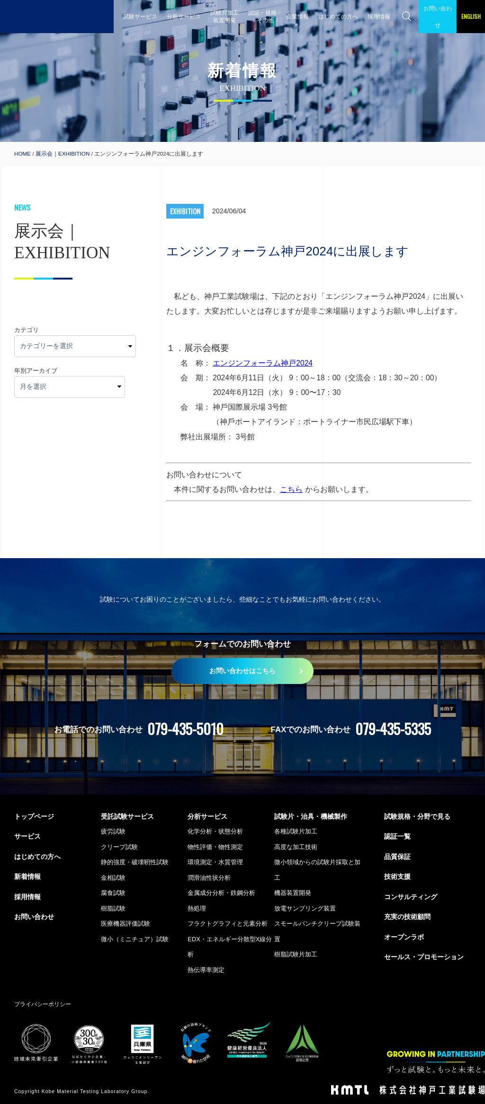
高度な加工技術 (295, 846)
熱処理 (197, 908)
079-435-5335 (393, 728)
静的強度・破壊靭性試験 (135, 862)
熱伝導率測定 (206, 969)
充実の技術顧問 (407, 916)
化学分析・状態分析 (215, 831)
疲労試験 (113, 831)
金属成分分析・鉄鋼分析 (221, 892)
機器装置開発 (292, 892)
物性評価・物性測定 (215, 846)
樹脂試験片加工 (295, 954)
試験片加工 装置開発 (224, 16)
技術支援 (397, 876)
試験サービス (140, 16)
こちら (291, 489)
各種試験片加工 (295, 831)
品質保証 (397, 856)
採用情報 (379, 16)
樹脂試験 (113, 908)
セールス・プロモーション (424, 957)
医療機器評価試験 (125, 923)
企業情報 (297, 16)
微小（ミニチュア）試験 (135, 939)
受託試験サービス (127, 816)
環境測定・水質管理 (215, 862)
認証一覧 (397, 836)
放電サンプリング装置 (305, 908)
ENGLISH (471, 16)
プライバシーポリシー (42, 1004)
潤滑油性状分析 (209, 877)
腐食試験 (113, 892)
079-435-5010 (185, 728)
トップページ (34, 816)
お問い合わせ (437, 16)
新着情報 (27, 876)
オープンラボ (404, 937)
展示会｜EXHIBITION (63, 153)
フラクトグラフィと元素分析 (228, 923)
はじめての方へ (338, 16)
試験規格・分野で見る (417, 816)
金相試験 (113, 877)
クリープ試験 (119, 846)
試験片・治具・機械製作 (310, 816)
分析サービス (184, 16)
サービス (27, 836)
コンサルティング (410, 897)
